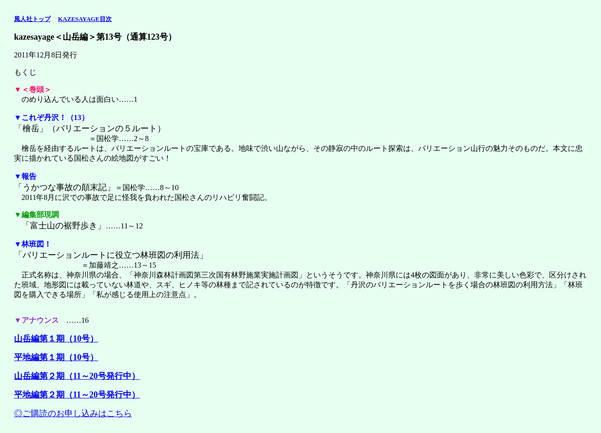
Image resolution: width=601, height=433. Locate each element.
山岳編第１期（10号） (56, 338)
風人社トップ (32, 18)
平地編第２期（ (43, 394)
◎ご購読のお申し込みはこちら (73, 413)
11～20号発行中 (102, 394)
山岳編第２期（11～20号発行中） (77, 376)
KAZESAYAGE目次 (85, 18)
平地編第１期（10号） (56, 357)
